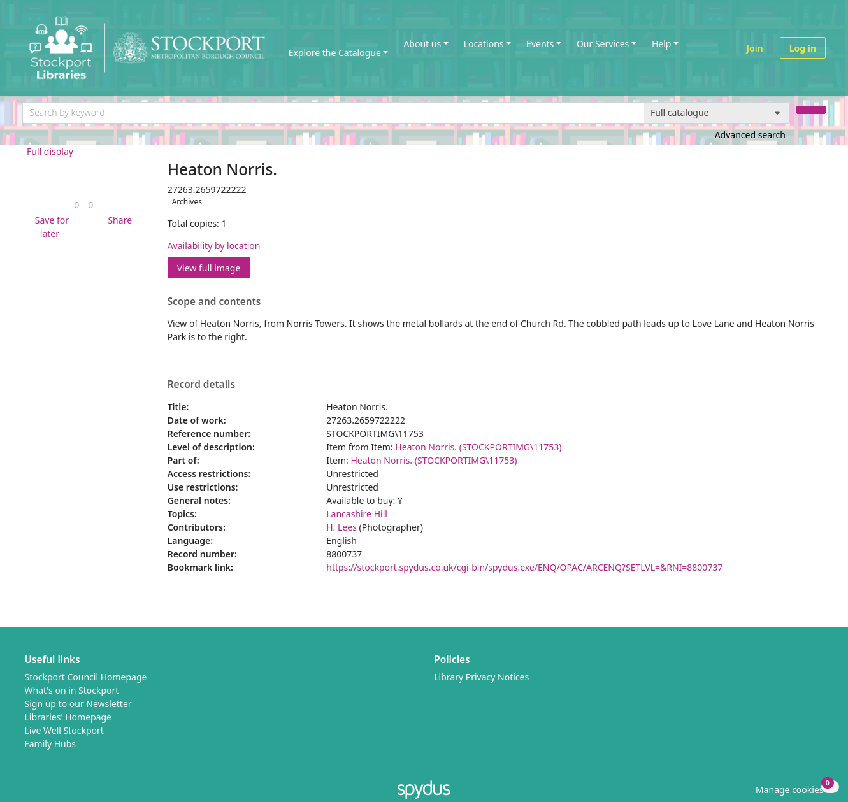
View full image (209, 268)
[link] (76, 205)
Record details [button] (201, 384)
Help (662, 44)
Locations (484, 44)
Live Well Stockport (64, 730)
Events (540, 44)
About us (422, 44)
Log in (802, 48)
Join (755, 48)
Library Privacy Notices (481, 677)
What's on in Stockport (72, 690)
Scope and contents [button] (214, 302)
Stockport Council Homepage (86, 677)
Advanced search (750, 135)
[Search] (811, 110)
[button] (49, 226)
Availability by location (214, 246)
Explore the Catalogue (335, 53)
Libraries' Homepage (68, 717)
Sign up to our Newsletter (78, 704)
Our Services (603, 44)
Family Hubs (50, 744)
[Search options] (717, 113)
